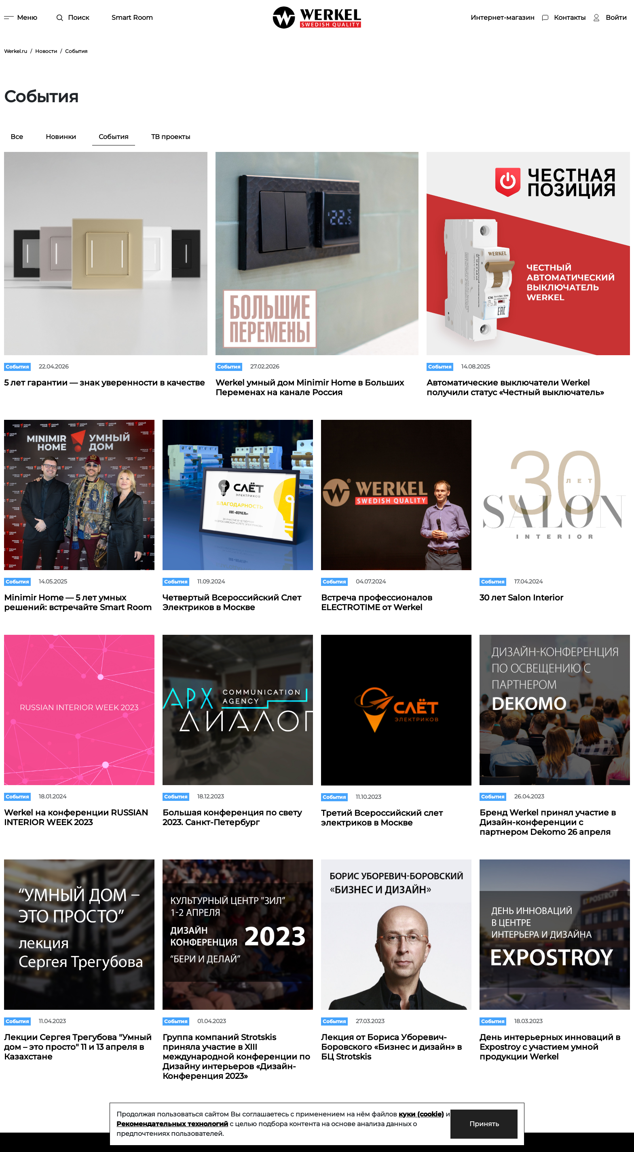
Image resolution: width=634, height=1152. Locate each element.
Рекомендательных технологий (178, 1124)
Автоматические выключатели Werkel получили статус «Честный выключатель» (515, 387)
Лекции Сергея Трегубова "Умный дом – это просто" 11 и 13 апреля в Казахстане (78, 1046)
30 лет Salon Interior (521, 597)
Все (17, 137)
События (114, 137)
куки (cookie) (421, 1114)
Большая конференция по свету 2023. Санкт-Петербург (232, 817)
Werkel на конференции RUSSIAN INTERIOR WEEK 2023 (76, 817)
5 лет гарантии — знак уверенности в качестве (104, 383)
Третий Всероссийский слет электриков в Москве (382, 818)
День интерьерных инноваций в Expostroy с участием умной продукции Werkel (550, 1046)
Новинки (61, 137)
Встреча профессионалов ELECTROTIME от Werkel (376, 602)
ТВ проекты (170, 137)
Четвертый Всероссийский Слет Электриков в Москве (232, 602)
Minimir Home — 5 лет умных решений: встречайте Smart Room (78, 602)
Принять (483, 1124)
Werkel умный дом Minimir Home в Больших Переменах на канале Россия (310, 387)
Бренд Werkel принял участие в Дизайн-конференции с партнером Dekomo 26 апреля (548, 822)
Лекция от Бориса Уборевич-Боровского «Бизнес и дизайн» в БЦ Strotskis (391, 1046)
